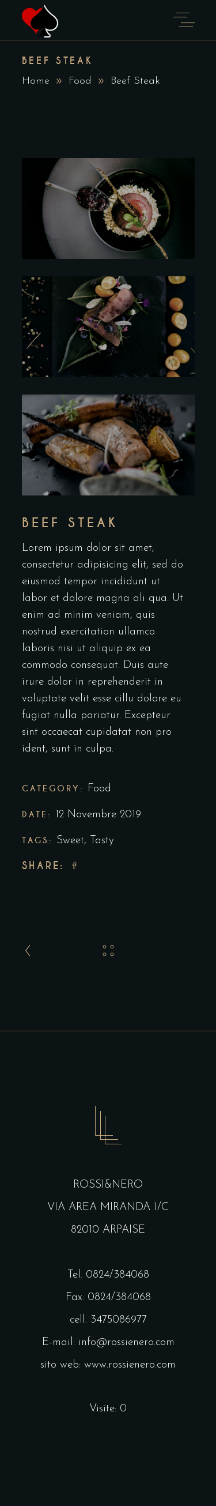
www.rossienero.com (130, 1364)
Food (80, 81)
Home (36, 81)
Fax (74, 1297)
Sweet (70, 840)
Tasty (102, 840)
